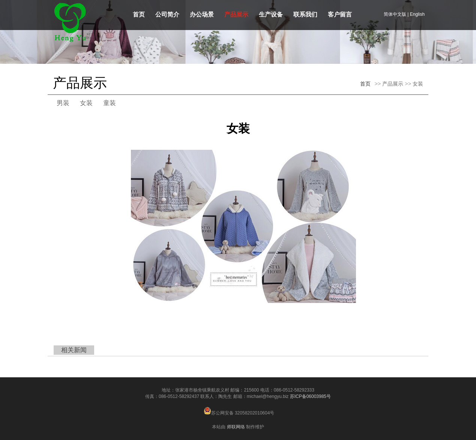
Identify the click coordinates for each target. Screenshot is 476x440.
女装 (418, 84)
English (417, 14)
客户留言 (340, 14)
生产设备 (271, 14)
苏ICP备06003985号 (310, 396)
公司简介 (167, 14)
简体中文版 (395, 14)
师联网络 (236, 426)
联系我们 (305, 14)
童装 (109, 103)
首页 (139, 14)
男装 (63, 103)
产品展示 (236, 14)
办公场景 (202, 14)
